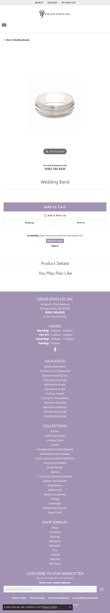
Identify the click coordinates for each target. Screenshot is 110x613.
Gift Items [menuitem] (55, 563)
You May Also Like (55, 273)
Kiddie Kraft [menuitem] (55, 490)
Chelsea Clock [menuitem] (55, 440)
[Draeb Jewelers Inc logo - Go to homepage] (55, 14)
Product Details (55, 263)
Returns (81, 222)
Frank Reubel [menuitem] (55, 467)
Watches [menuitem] (55, 559)
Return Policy (19, 597)
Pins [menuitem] (55, 550)
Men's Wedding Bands (18, 39)
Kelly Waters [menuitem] (55, 485)
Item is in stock (55, 240)
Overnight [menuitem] (55, 503)
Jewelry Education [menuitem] (55, 366)
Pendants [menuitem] (55, 532)
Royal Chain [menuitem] (55, 512)
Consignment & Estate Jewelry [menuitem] (55, 449)
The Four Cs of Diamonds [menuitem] (55, 371)
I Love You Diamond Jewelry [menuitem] (55, 476)
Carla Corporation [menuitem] (55, 435)
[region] (55, 104)
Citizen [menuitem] (55, 444)
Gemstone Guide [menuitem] (55, 389)
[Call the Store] (55, 312)
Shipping (29, 222)
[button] (38, 2)
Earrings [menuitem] (55, 536)
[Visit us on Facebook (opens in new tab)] (55, 349)
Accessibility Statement (85, 597)
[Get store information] (55, 316)
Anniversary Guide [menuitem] (55, 411)
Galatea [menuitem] (55, 472)
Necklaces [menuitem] (55, 541)
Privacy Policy (37, 597)
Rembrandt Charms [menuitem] (55, 508)
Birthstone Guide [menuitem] (55, 384)
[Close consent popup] (70, 607)
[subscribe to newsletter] (101, 589)
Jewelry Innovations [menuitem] (55, 481)
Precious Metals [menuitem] (55, 393)
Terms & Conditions (58, 597)
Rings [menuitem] (55, 527)
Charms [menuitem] (55, 554)
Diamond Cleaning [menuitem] (55, 402)
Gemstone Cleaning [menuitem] (55, 407)
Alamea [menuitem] (55, 431)
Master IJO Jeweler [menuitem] (55, 494)
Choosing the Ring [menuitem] (55, 380)
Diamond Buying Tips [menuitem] (55, 375)
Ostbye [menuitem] (55, 499)
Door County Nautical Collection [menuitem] (55, 458)
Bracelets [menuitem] (55, 545)
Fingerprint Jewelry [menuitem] (55, 463)
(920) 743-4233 (55, 169)
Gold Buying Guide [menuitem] (55, 416)
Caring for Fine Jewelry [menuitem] (55, 398)
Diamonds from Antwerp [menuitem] (55, 454)
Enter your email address (55, 582)
